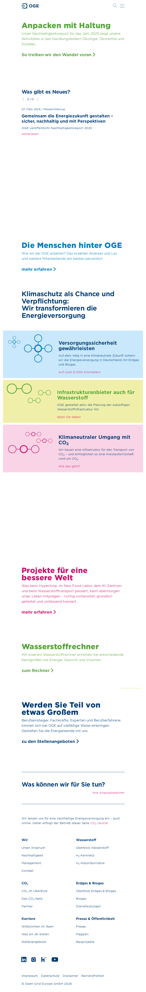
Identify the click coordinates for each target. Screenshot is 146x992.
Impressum (30, 975)
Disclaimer (70, 975)
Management (31, 863)
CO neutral (99, 823)
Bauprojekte (85, 942)
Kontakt (27, 870)
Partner (27, 906)
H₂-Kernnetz (85, 855)
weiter (37, 99)
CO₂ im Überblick (34, 891)
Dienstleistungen (88, 906)
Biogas (81, 898)
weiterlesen (30, 134)
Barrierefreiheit (92, 975)
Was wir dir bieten (35, 934)
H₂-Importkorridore (90, 863)
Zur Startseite (30, 6)
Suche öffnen (115, 6)
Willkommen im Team (38, 926)
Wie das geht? (69, 466)
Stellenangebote (34, 942)
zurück (23, 99)
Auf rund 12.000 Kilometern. (79, 372)
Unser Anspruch (33, 847)
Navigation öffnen (122, 6)
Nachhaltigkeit (32, 855)
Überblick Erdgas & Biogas (96, 891)
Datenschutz (50, 975)
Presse (81, 926)
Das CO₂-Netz (32, 898)
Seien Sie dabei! (69, 417)
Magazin (82, 934)
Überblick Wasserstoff (92, 847)
